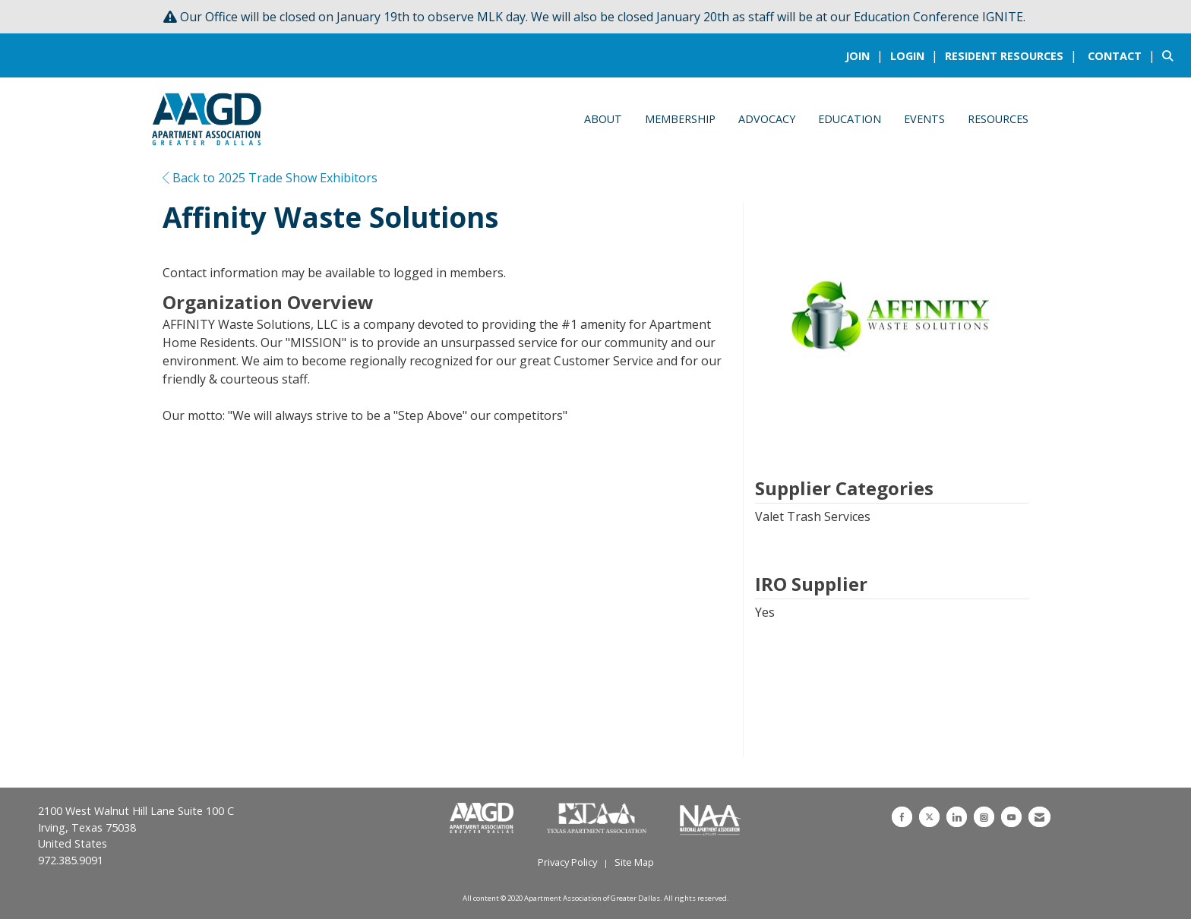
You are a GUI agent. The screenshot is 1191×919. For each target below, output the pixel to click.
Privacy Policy (567, 862)
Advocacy (766, 119)
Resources (998, 119)
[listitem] (866, 55)
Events (924, 119)
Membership (680, 119)
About (603, 119)
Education (849, 119)
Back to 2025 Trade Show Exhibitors (270, 177)
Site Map (634, 862)
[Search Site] (1171, 55)
